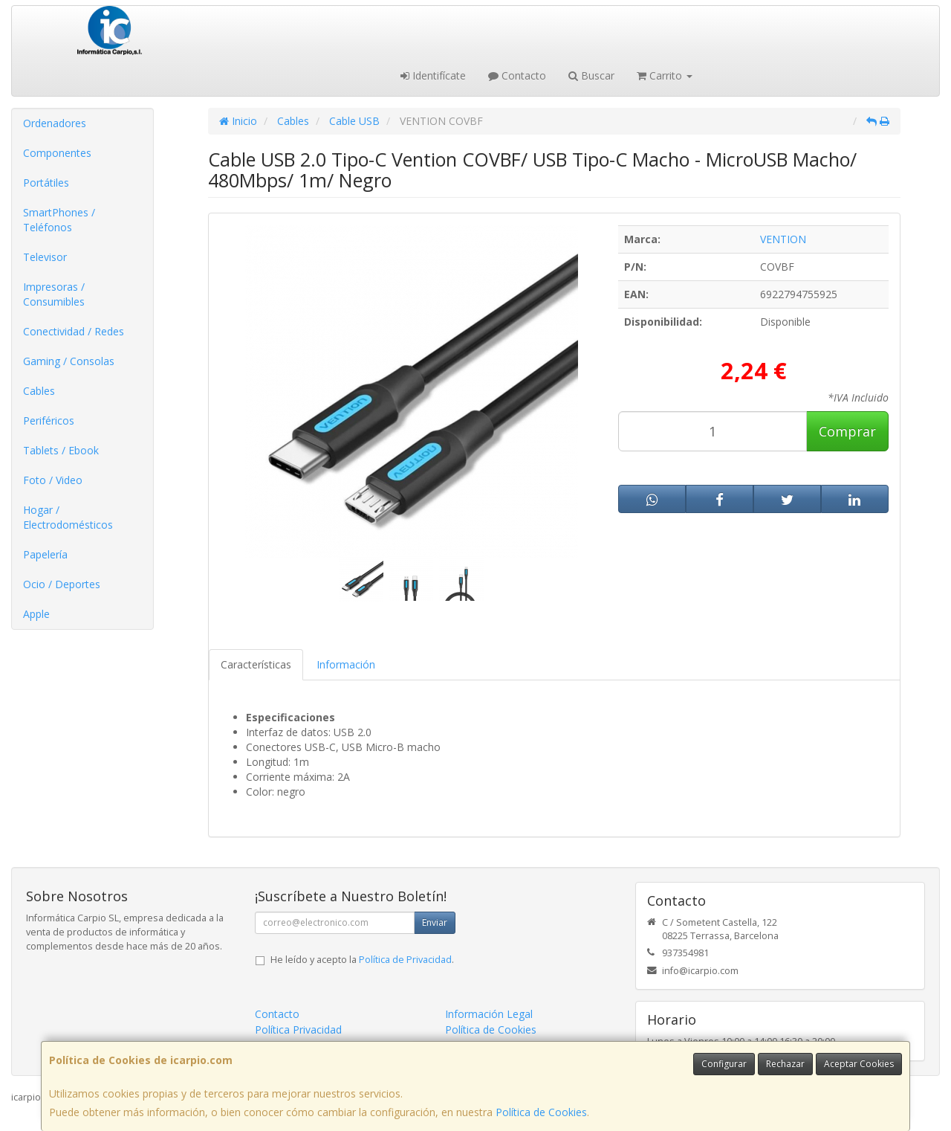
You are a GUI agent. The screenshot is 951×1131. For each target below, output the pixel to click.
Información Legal (489, 1014)
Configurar (724, 1063)
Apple (36, 614)
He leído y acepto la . (362, 959)
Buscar (591, 75)
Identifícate (433, 75)
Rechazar (785, 1063)
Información (346, 664)
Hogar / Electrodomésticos (68, 517)
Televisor (45, 257)
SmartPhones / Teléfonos (59, 219)
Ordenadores (54, 123)
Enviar (434, 922)
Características (256, 664)
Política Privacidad (298, 1029)
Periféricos (48, 420)
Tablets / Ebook (61, 450)
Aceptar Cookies (859, 1063)
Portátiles (46, 182)
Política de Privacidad (405, 959)
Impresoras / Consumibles (54, 294)
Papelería (45, 554)
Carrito (664, 75)
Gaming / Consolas (68, 361)
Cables (39, 391)
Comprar (847, 431)
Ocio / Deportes (61, 584)
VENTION (783, 239)
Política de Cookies (541, 1112)
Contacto (517, 75)
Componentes (57, 153)
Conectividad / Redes (73, 331)
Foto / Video (52, 480)
